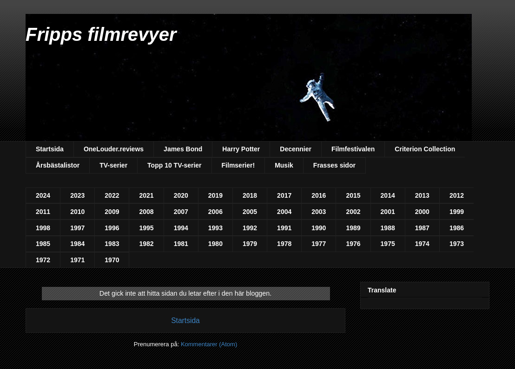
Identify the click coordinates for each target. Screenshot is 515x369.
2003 (318, 211)
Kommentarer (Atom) (209, 344)
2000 (422, 211)
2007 (181, 211)
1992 (250, 228)
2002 (353, 211)
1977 (318, 243)
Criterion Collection (425, 149)
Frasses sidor (334, 165)
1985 (43, 243)
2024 (43, 195)
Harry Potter (241, 149)
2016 (318, 195)
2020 (181, 195)
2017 (284, 195)
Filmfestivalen (353, 149)
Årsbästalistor (57, 165)
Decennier (295, 149)
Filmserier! (238, 165)
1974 (422, 243)
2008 (146, 211)
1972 (43, 260)
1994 (181, 228)
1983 (112, 243)
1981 (181, 243)
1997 (77, 228)
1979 (250, 243)
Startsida (50, 149)
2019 (215, 195)
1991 (284, 228)
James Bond (183, 149)
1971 (77, 260)
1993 (215, 228)
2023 (77, 195)
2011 (43, 211)
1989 (353, 228)
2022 (112, 195)
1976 (353, 243)
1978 (284, 243)
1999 (456, 211)
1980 (215, 243)
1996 (112, 228)
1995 (146, 228)
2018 (250, 195)
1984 (77, 243)
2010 (77, 211)
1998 (43, 228)
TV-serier (113, 165)
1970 (112, 260)
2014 (388, 195)
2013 (422, 195)
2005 (250, 211)
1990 (318, 228)
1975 (388, 243)
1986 (456, 228)
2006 (215, 211)
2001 (388, 211)
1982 (146, 243)
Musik (284, 165)
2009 (112, 211)
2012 (456, 195)
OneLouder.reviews (114, 149)
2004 (284, 211)
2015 (353, 195)
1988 (388, 228)
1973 (456, 243)
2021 (146, 195)
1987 (422, 228)
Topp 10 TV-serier (174, 165)
